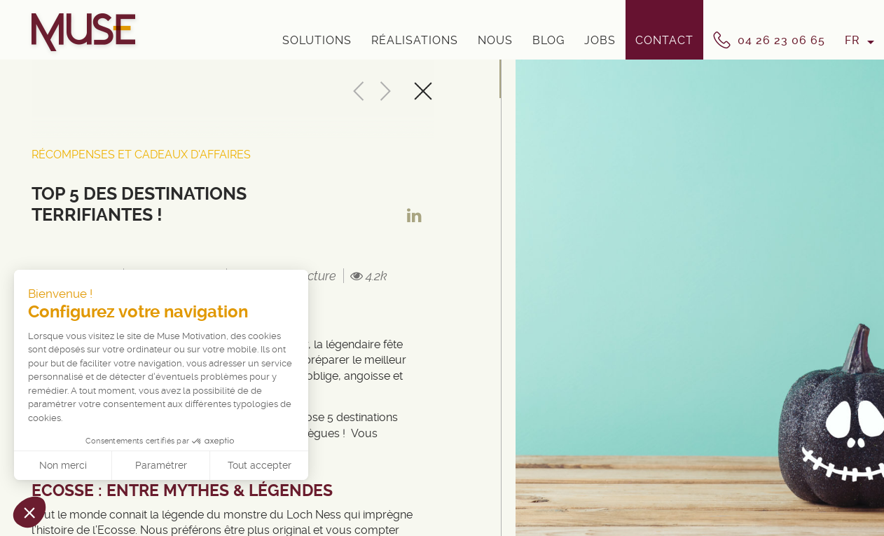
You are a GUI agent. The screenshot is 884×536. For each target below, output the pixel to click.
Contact (664, 40)
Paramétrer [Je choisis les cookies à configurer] (161, 465)
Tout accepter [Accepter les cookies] (259, 465)
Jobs (600, 40)
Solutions (317, 40)
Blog (548, 40)
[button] (29, 512)
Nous (495, 40)
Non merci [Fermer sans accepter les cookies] (63, 465)
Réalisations (414, 40)
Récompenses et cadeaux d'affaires (141, 154)
